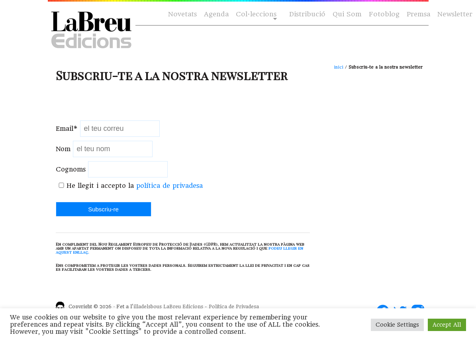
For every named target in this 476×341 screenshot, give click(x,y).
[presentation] (116, 104)
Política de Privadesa (234, 306)
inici (338, 67)
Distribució (307, 14)
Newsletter (454, 14)
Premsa (418, 14)
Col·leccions (255, 14)
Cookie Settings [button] (397, 324)
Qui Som (347, 14)
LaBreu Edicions (183, 306)
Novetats (182, 14)
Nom (63, 149)
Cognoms (71, 169)
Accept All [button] (447, 324)
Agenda (216, 14)
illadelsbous (147, 306)
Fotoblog (384, 14)
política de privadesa (169, 185)
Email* (67, 128)
